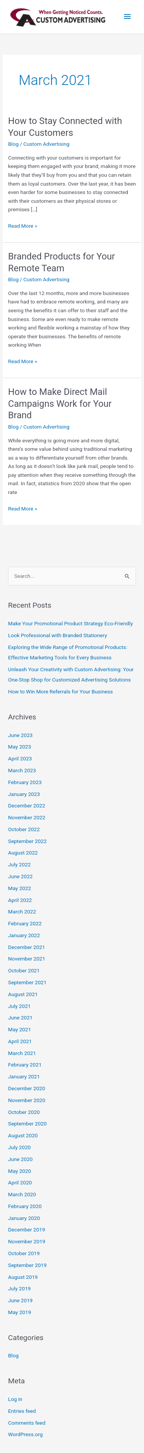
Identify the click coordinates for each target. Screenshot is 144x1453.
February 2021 (24, 1065)
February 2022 (24, 923)
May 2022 (19, 888)
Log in (15, 1399)
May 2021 (19, 1029)
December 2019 (26, 1229)
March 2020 (22, 1194)
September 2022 (27, 841)
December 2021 (26, 947)
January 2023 (24, 794)
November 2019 (26, 1241)
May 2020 (19, 1171)
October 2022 (24, 829)
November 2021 (26, 959)
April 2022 (20, 900)
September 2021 (27, 982)
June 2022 (20, 876)
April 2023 (20, 758)
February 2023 (24, 782)
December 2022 (26, 805)
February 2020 (24, 1206)
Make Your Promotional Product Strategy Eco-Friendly (70, 623)
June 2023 (20, 735)
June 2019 (20, 1300)
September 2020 (27, 1123)
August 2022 (23, 853)
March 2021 (22, 1053)
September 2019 (27, 1265)
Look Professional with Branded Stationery (57, 635)
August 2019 (23, 1277)
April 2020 (20, 1182)
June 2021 (20, 1017)
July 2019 (19, 1288)
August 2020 (23, 1135)
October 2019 (24, 1253)
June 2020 (20, 1159)
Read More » (22, 225)
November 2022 (26, 817)
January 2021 (24, 1076)
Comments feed (26, 1423)
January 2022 (24, 935)
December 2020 (26, 1088)
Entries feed (22, 1411)
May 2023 (19, 747)
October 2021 (24, 970)
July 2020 (19, 1147)
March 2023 (22, 770)
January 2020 (24, 1218)
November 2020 (26, 1100)
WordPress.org (25, 1434)
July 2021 (19, 1006)
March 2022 (22, 911)
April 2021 (20, 1041)
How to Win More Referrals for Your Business (60, 691)
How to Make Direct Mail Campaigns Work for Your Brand (59, 403)
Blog (13, 144)
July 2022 (19, 864)
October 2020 (24, 1112)
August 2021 (23, 994)
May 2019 (19, 1312)
